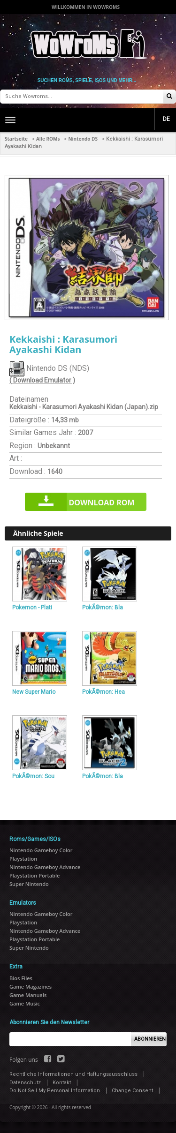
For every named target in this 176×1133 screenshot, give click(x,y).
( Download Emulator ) (42, 380)
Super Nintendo (29, 883)
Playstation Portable (34, 875)
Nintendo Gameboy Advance (44, 866)
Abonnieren (150, 1039)
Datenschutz (25, 1083)
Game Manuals (27, 994)
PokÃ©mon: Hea (103, 692)
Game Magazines (30, 986)
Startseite (16, 138)
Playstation (23, 858)
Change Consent (132, 1091)
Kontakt (62, 1083)
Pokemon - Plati (32, 607)
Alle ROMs (48, 138)
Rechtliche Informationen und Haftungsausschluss (73, 1074)
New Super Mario (33, 692)
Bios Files (20, 978)
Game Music (24, 1003)
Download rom (101, 502)
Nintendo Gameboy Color (40, 850)
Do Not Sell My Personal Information (54, 1091)
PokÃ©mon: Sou (33, 776)
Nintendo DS (83, 138)
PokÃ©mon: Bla (102, 607)
